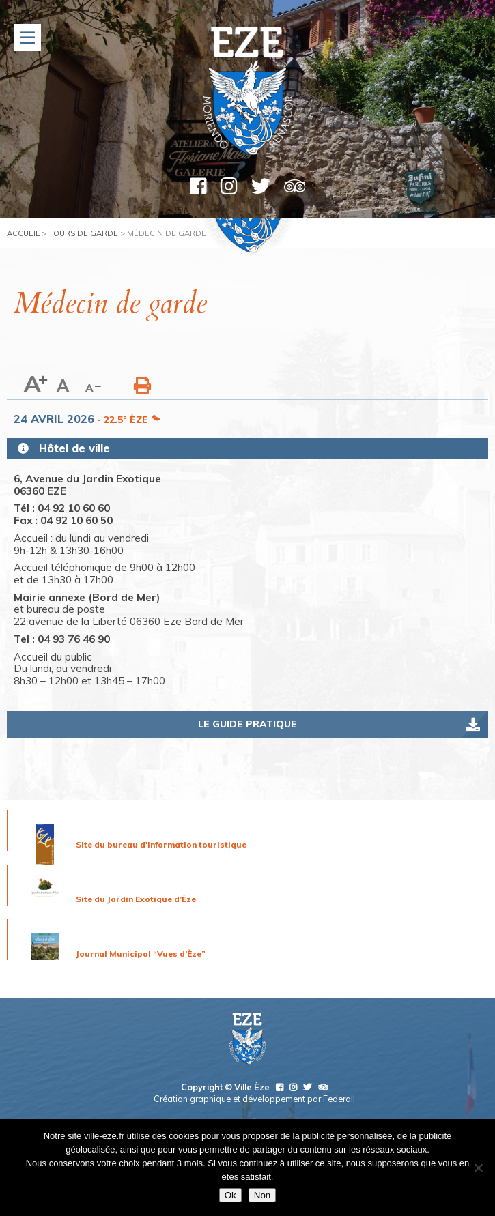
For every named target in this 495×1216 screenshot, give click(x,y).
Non (262, 1195)
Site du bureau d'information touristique (161, 844)
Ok (230, 1195)
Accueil (23, 233)
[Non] (478, 1167)
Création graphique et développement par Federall (254, 1098)
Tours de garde (83, 233)
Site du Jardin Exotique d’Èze (136, 899)
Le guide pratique (247, 724)
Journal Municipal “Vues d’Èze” (141, 954)
